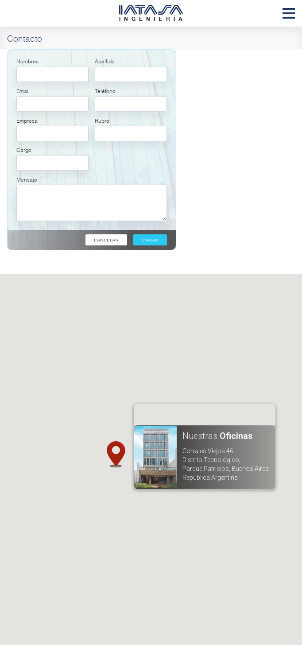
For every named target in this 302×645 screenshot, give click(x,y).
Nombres (27, 60)
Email (23, 90)
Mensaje (26, 179)
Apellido (105, 60)
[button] (116, 454)
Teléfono (105, 90)
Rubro (102, 120)
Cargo (23, 149)
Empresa (27, 120)
